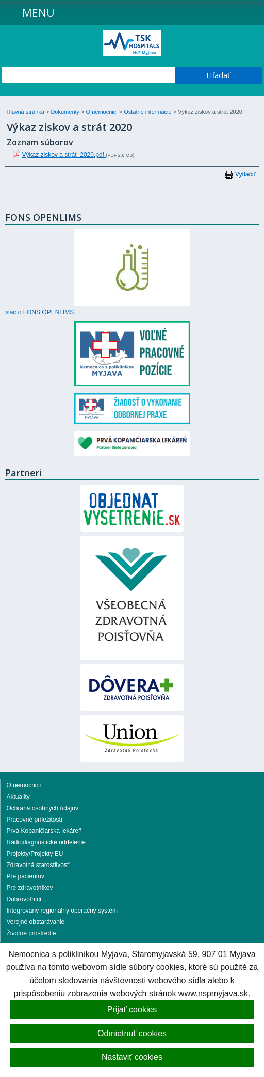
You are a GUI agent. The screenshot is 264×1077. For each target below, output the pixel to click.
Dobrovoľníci (24, 899)
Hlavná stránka (26, 112)
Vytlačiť (245, 174)
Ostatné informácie (148, 112)
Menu (38, 12)
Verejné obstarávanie (36, 922)
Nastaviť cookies (132, 1057)
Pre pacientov (25, 876)
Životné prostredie (31, 933)
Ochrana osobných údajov (42, 808)
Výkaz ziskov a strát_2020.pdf (64, 154)
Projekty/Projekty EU (35, 853)
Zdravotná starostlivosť (38, 865)
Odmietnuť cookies (132, 1033)
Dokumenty (66, 112)
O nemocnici (102, 112)
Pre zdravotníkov (30, 887)
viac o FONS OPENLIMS (39, 312)
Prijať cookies (132, 1009)
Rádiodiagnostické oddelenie (46, 842)
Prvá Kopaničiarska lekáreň (44, 831)
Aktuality (18, 796)
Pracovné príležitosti (34, 819)
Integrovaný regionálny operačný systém (62, 910)
